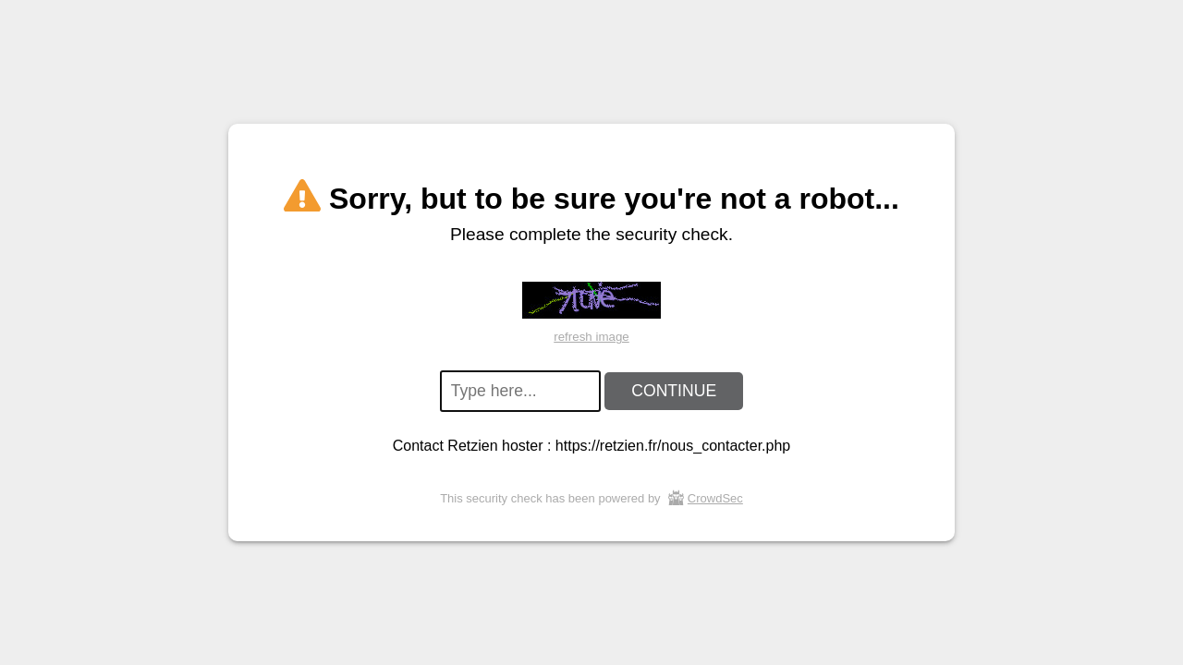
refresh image (591, 337)
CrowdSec (715, 498)
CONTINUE (673, 390)
